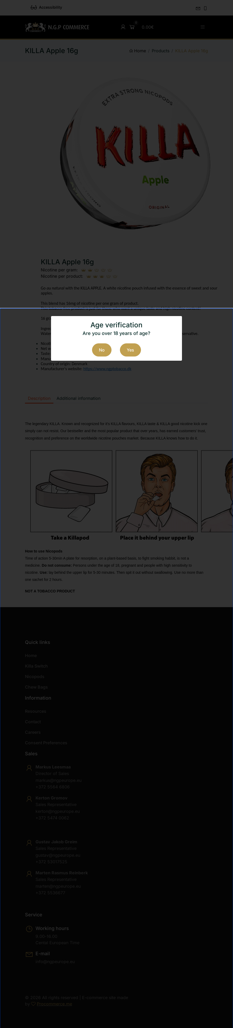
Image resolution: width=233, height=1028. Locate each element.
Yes (130, 350)
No (102, 350)
